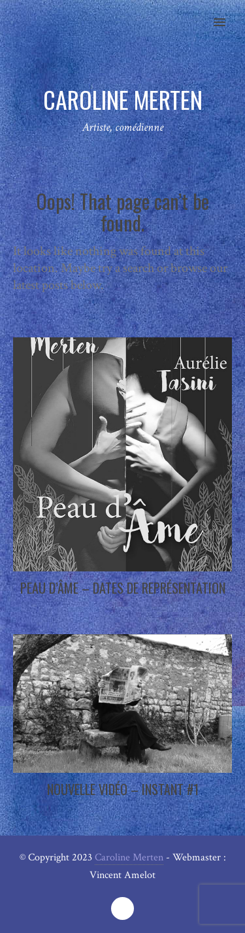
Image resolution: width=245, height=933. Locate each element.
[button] (227, 13)
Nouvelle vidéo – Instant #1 (123, 789)
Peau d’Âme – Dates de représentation (122, 588)
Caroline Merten (129, 857)
